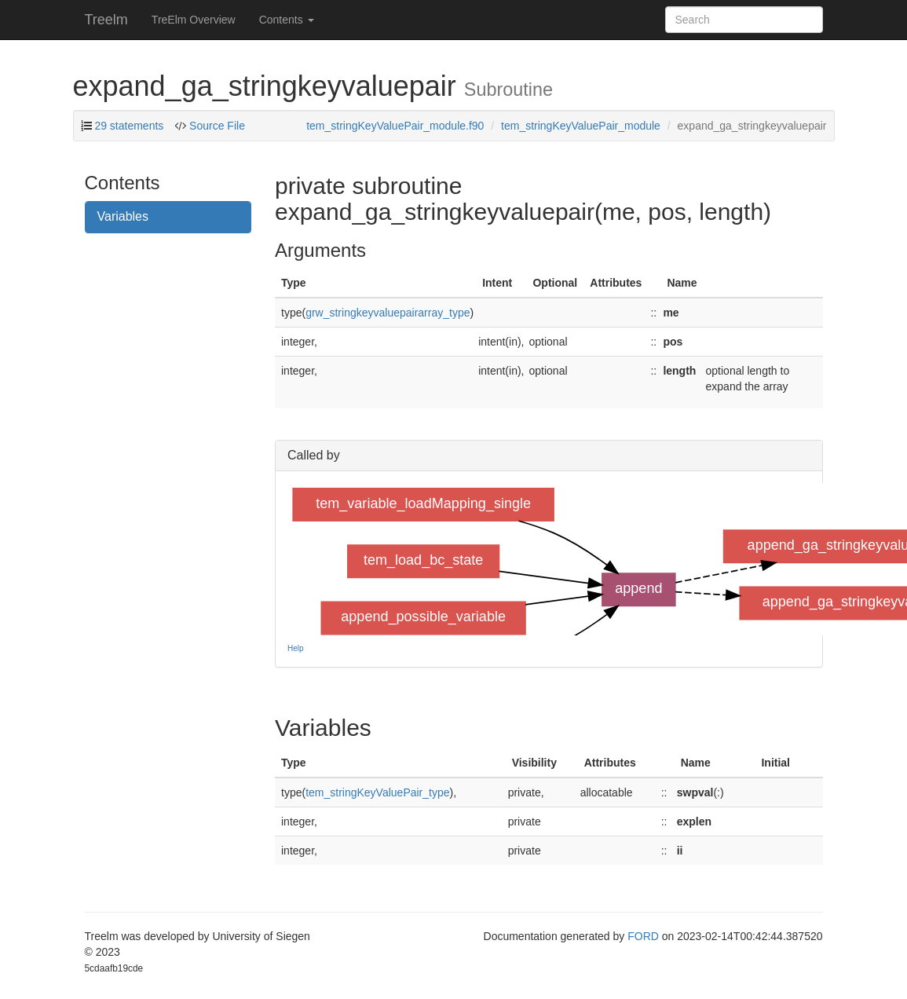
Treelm (106, 19)
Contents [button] (286, 19)
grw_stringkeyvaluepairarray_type (387, 312)
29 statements (128, 125)
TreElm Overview (194, 19)
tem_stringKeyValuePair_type (377, 792)
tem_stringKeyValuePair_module (580, 125)
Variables (123, 216)
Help (295, 648)
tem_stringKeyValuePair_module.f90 (395, 125)
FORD (643, 936)
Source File (215, 125)
